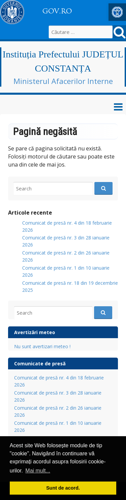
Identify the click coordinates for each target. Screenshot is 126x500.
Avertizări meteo (34, 332)
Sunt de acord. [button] (63, 488)
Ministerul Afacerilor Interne (63, 81)
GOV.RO (57, 11)
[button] (117, 12)
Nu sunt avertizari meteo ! (42, 346)
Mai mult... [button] (38, 470)
